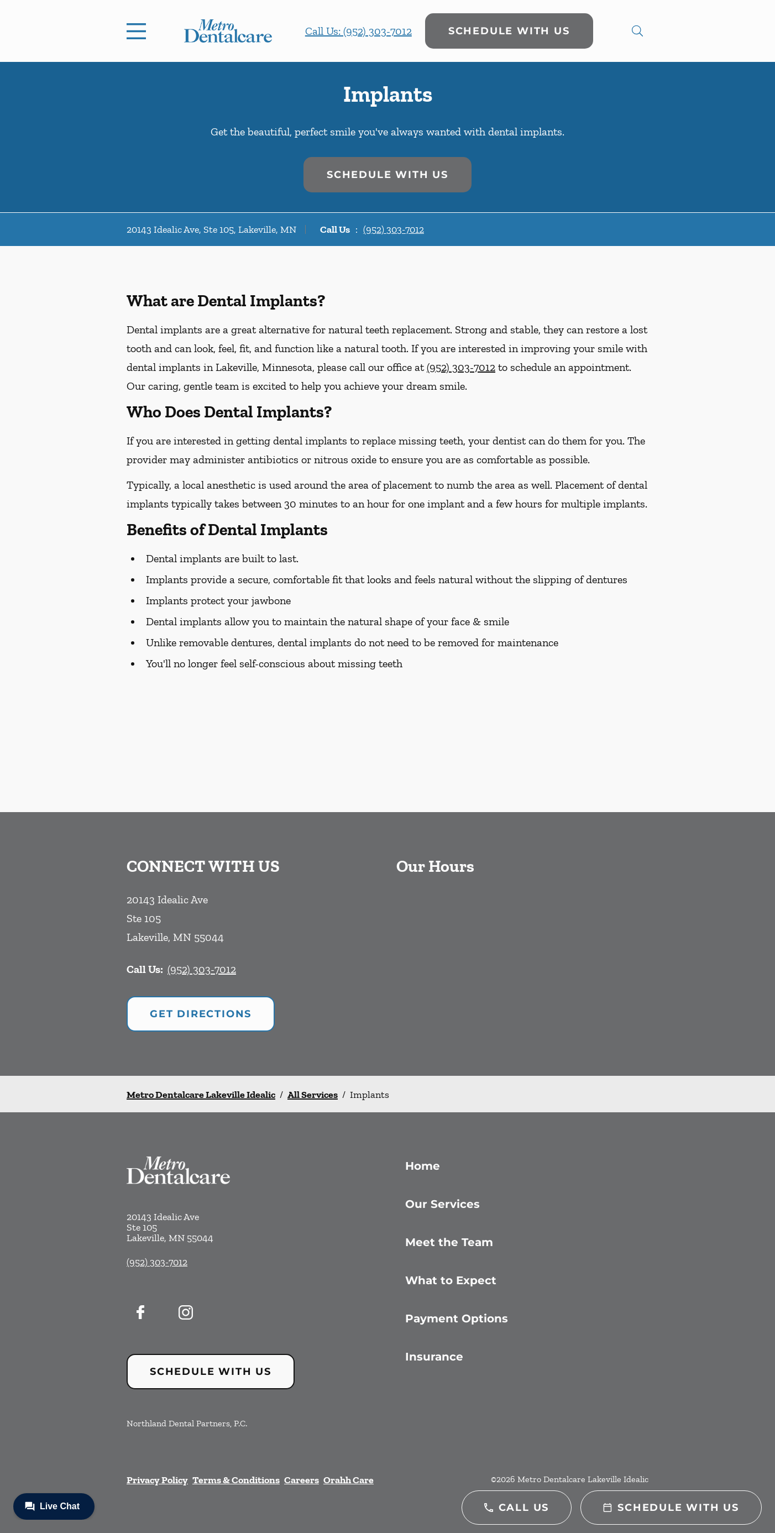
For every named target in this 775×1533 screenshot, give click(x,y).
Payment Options (456, 1318)
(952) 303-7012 (393, 229)
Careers (301, 1480)
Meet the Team (449, 1242)
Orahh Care (348, 1480)
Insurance (434, 1356)
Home (422, 1166)
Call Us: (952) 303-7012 (358, 31)
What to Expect (450, 1280)
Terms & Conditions (236, 1480)
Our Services (442, 1204)
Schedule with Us (509, 31)
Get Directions (201, 1014)
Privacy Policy (157, 1480)
